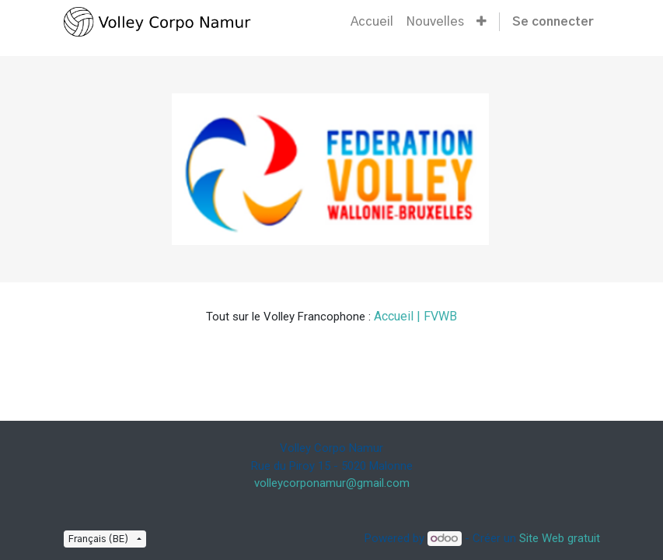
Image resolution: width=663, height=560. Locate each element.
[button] (481, 21)
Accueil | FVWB (415, 316)
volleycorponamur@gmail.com (332, 483)
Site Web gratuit (559, 538)
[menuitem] (372, 21)
